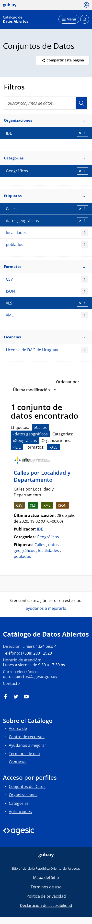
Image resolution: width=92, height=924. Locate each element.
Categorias (19, 803)
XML (47, 315)
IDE (40, 529)
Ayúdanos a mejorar (27, 745)
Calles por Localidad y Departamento (42, 476)
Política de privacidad (46, 896)
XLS (33, 505)
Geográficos (48, 537)
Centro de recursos (27, 736)
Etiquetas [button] (44, 195)
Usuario (81, 103)
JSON (47, 291)
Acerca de (18, 728)
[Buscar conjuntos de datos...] (46, 103)
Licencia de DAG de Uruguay (47, 350)
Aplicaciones (20, 811)
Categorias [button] (44, 158)
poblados (47, 244)
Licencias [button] (44, 336)
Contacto (11, 683)
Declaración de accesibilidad (46, 905)
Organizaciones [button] (44, 120)
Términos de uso (24, 753)
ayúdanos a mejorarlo (46, 608)
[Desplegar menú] (68, 19)
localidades (47, 232)
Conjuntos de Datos (27, 786)
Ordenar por (67, 381)
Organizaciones (23, 794)
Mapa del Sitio (46, 877)
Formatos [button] (44, 266)
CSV (47, 279)
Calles (39, 544)
